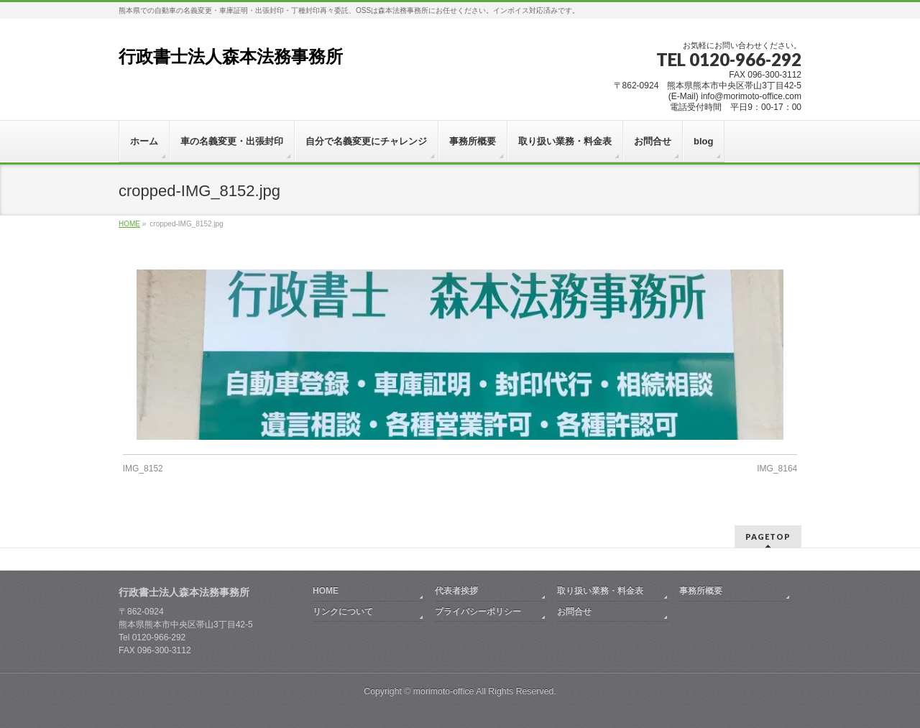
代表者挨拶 (456, 591)
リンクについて (343, 612)
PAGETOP (768, 536)
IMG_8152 (143, 469)
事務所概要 (700, 591)
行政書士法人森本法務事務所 (231, 56)
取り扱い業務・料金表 (600, 591)
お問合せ (574, 612)
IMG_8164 (777, 469)
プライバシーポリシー (478, 612)
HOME (326, 591)
